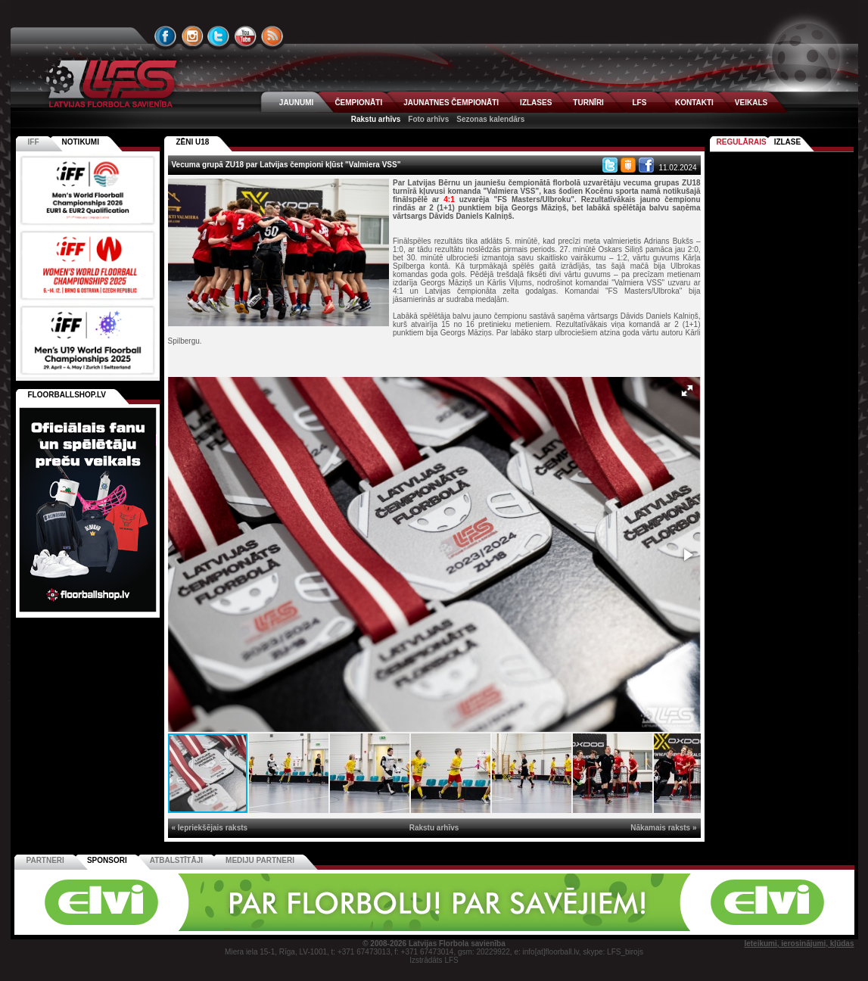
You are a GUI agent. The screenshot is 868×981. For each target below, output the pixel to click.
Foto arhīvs (428, 119)
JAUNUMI (296, 102)
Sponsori (107, 860)
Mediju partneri (260, 860)
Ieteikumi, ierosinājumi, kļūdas (799, 943)
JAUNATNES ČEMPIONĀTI (451, 102)
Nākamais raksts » (663, 828)
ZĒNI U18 (193, 142)
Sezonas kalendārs (490, 119)
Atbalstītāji (176, 860)
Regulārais (742, 142)
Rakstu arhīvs (376, 119)
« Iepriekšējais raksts (210, 828)
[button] (687, 390)
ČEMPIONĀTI (358, 102)
